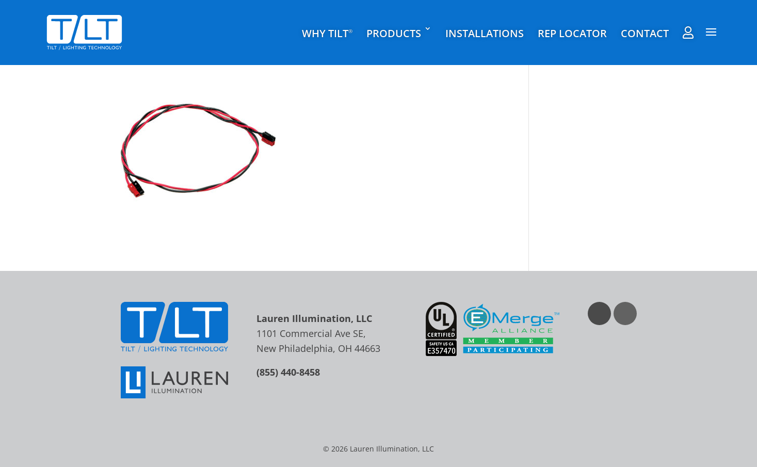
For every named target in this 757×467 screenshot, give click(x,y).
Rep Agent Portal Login (688, 32)
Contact (645, 33)
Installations (484, 33)
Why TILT (327, 33)
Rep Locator (572, 33)
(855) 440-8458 (288, 372)
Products (393, 33)
